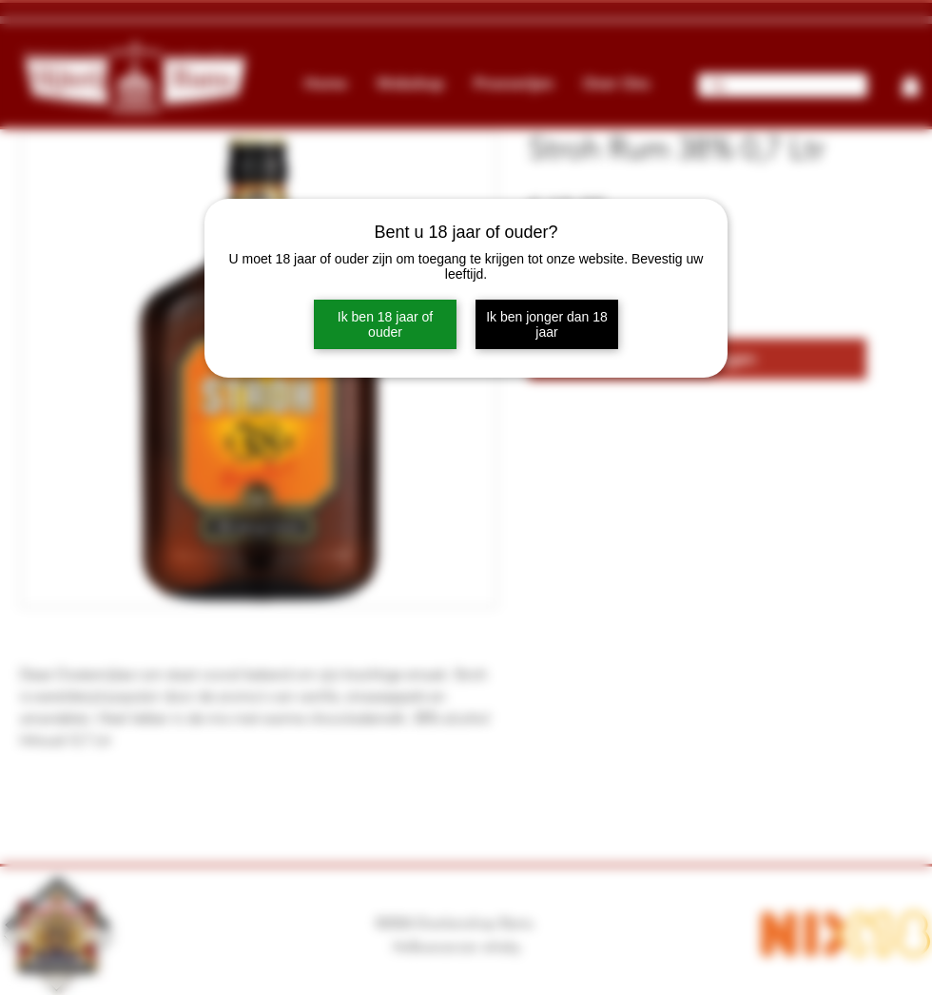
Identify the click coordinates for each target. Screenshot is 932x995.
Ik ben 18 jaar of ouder (385, 324)
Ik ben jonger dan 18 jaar (547, 324)
